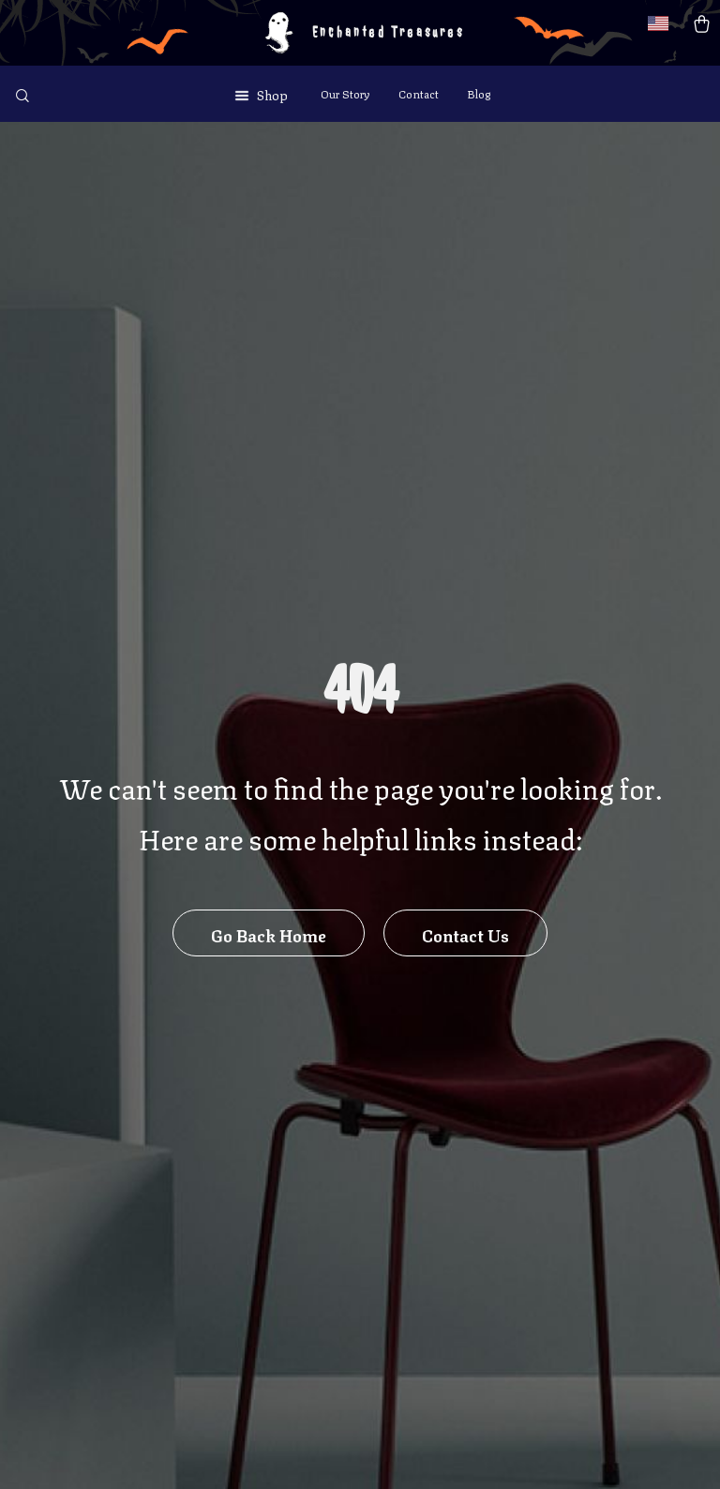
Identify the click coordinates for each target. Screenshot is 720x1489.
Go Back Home (268, 934)
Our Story (345, 93)
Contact (418, 93)
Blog (478, 93)
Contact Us (465, 934)
